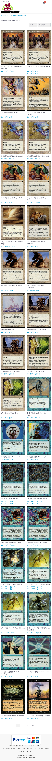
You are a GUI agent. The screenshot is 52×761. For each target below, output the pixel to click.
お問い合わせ (30, 751)
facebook (21, 751)
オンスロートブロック (6, 15)
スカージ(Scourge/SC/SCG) (19, 15)
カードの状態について (29, 748)
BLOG (41, 748)
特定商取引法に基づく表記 (12, 748)
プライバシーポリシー (35, 746)
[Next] (33, 725)
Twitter (46, 748)
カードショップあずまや (26, 755)
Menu (49, 2)
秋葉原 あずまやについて (18, 746)
